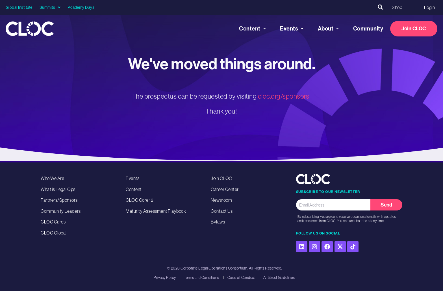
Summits (50, 7)
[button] (380, 7)
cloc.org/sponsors (283, 96)
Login (429, 7)
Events (292, 28)
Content (252, 28)
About (328, 28)
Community (368, 28)
